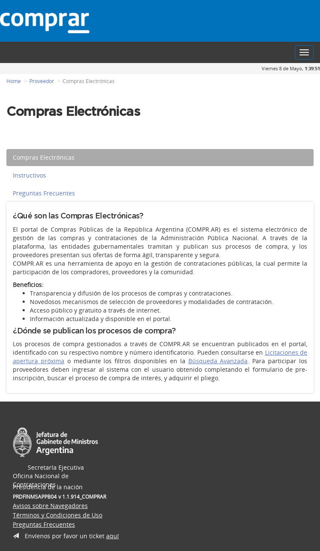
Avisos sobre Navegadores (50, 506)
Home (13, 81)
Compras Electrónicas (44, 157)
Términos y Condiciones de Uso (57, 515)
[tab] (160, 157)
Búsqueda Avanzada (218, 361)
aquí (112, 536)
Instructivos (29, 175)
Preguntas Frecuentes (44, 193)
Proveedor (41, 81)
